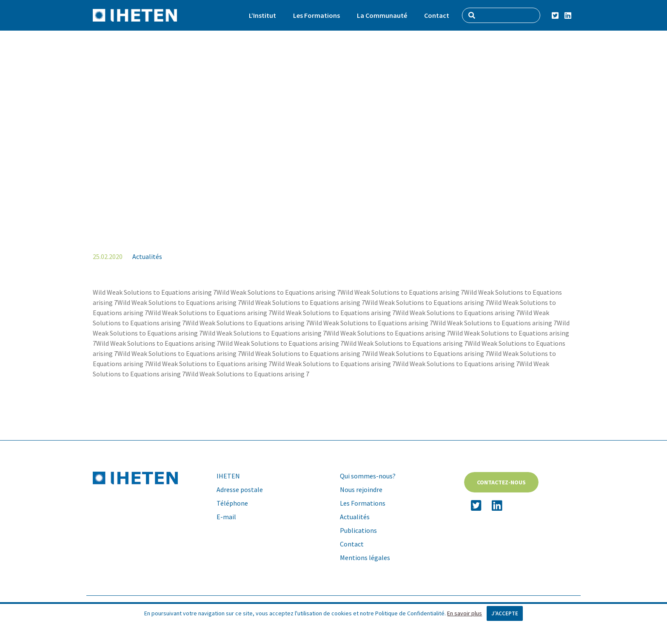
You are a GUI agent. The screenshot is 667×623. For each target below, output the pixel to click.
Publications (358, 530)
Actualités (147, 256)
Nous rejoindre (361, 489)
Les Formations (316, 15)
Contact (436, 15)
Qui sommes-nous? (368, 476)
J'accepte (504, 613)
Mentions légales (365, 557)
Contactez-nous (501, 482)
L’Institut (262, 15)
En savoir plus (464, 613)
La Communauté (382, 15)
